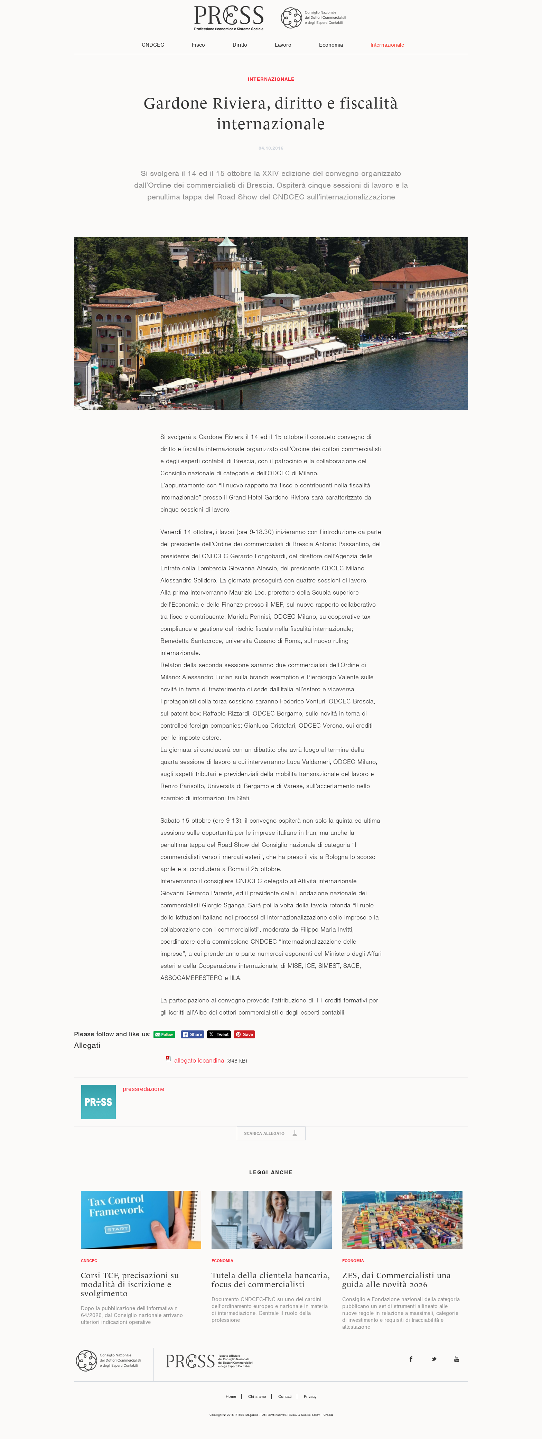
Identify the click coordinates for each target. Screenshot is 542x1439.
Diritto (240, 44)
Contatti (285, 1396)
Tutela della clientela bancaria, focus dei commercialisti (271, 1280)
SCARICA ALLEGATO (264, 1133)
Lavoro (283, 44)
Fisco (198, 44)
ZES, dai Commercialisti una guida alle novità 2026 (396, 1280)
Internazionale (387, 44)
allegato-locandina (199, 1060)
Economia (331, 44)
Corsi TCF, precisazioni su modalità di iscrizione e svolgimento (130, 1284)
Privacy (310, 1396)
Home (231, 1396)
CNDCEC (153, 44)
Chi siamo (257, 1396)
